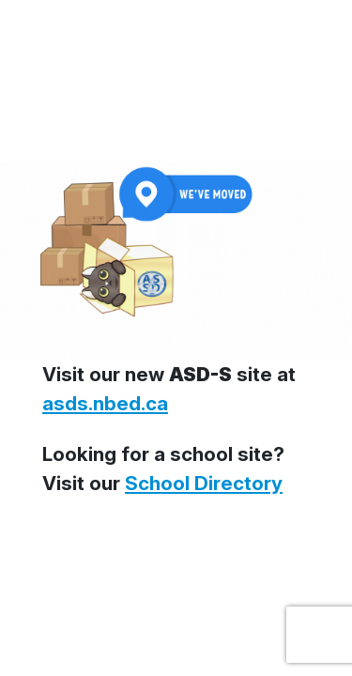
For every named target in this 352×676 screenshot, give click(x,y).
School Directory (204, 483)
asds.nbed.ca (105, 403)
